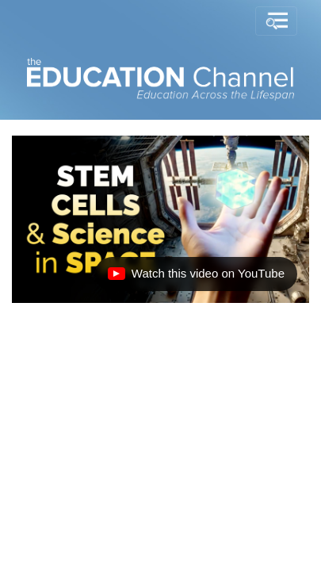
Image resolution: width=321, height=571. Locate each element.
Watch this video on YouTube (196, 277)
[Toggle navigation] (276, 21)
